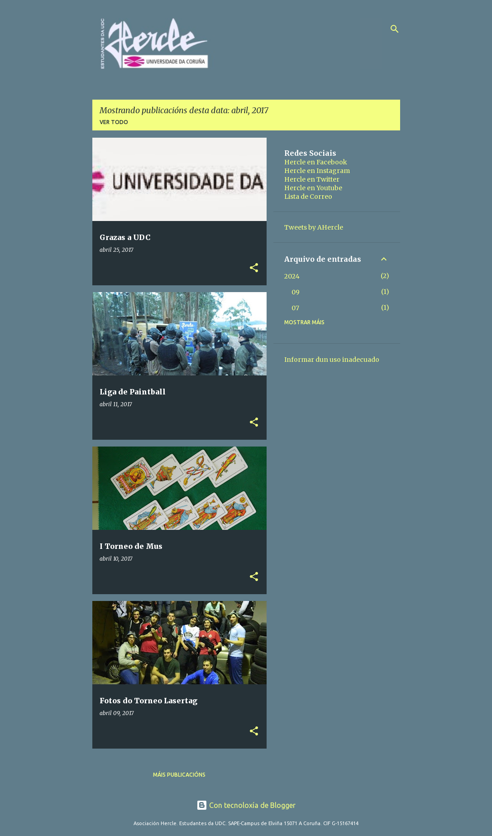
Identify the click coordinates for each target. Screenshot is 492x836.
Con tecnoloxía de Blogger (246, 805)
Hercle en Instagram (317, 171)
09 (295, 292)
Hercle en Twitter (311, 179)
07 (295, 308)
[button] (253, 268)
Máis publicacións (179, 775)
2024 (292, 276)
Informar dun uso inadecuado (331, 360)
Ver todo (114, 122)
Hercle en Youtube (313, 188)
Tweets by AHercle (313, 227)
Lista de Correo (308, 196)
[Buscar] (394, 29)
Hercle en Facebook (315, 162)
